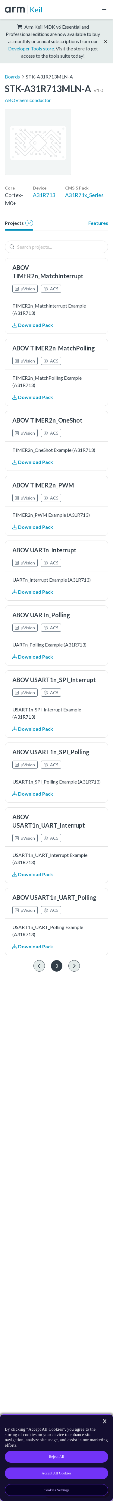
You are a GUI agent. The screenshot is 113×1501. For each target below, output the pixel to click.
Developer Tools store (31, 48)
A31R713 (44, 195)
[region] (56, 1457)
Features (98, 223)
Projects (19, 223)
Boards (12, 76)
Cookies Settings (56, 1490)
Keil (36, 9)
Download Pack (32, 325)
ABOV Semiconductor (28, 100)
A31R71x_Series (84, 195)
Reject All (56, 1457)
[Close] (104, 1421)
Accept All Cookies (56, 1473)
